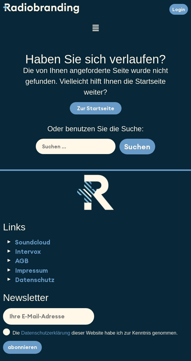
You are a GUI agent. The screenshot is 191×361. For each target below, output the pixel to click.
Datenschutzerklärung (45, 333)
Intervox (28, 251)
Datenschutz (34, 280)
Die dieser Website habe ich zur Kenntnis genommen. (90, 332)
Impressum (31, 270)
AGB (22, 261)
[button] (95, 28)
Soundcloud (32, 242)
